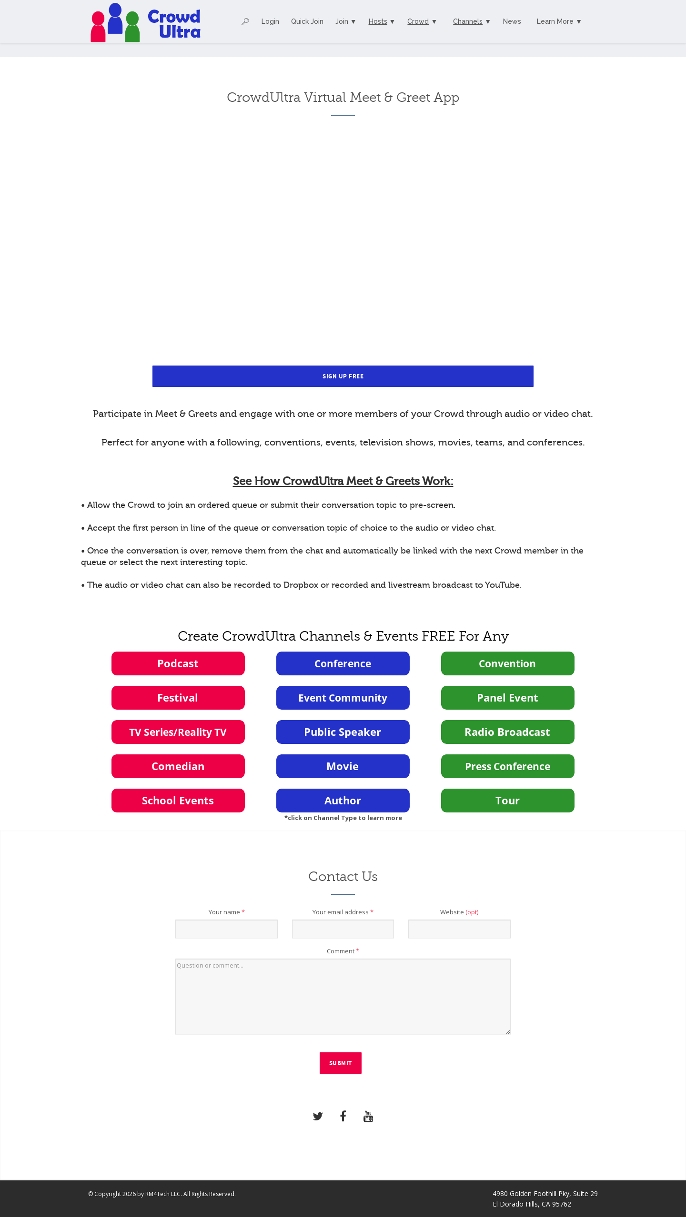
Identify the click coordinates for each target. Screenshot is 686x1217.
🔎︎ (245, 21)
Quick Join (307, 21)
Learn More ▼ (559, 21)
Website (459, 912)
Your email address (343, 912)
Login (270, 21)
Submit (340, 1063)
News (512, 21)
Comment (343, 951)
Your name (227, 912)
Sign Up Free (343, 376)
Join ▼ (346, 21)
